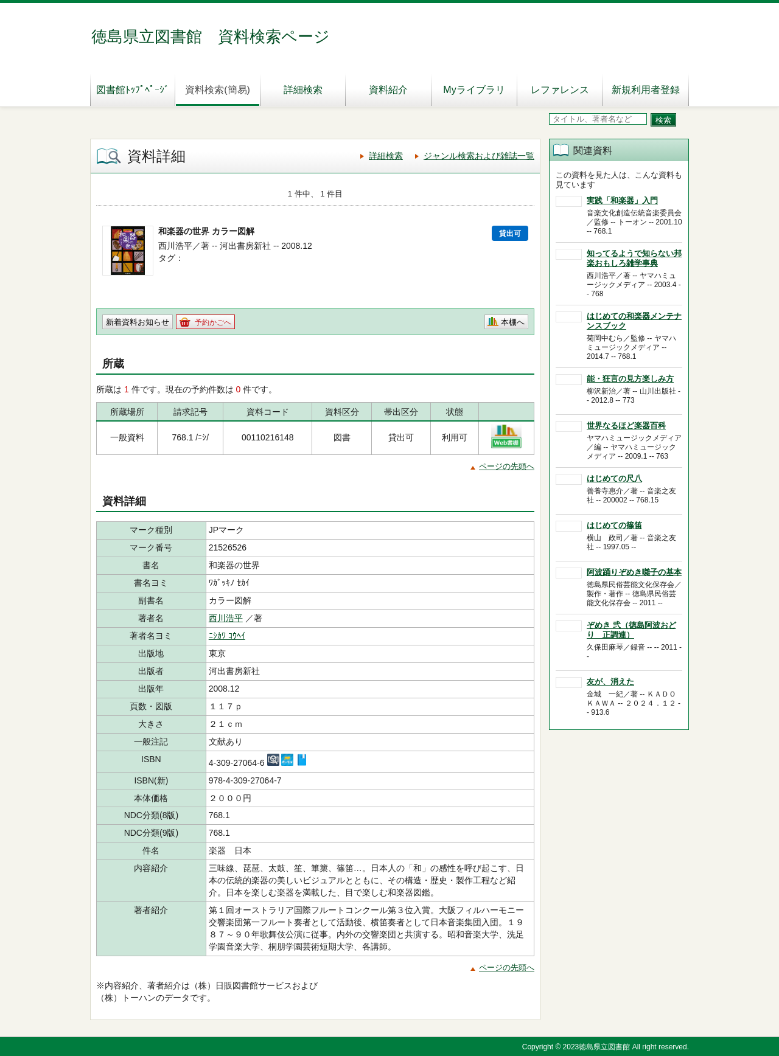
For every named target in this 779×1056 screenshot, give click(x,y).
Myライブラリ (474, 90)
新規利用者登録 (646, 90)
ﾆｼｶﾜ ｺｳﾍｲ (227, 636)
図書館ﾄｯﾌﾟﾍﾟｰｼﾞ (132, 90)
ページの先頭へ (506, 466)
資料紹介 (388, 90)
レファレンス (560, 90)
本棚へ (513, 322)
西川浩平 (226, 618)
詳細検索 (303, 90)
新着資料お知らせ (137, 322)
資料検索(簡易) (217, 90)
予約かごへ (213, 322)
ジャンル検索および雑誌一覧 (479, 156)
